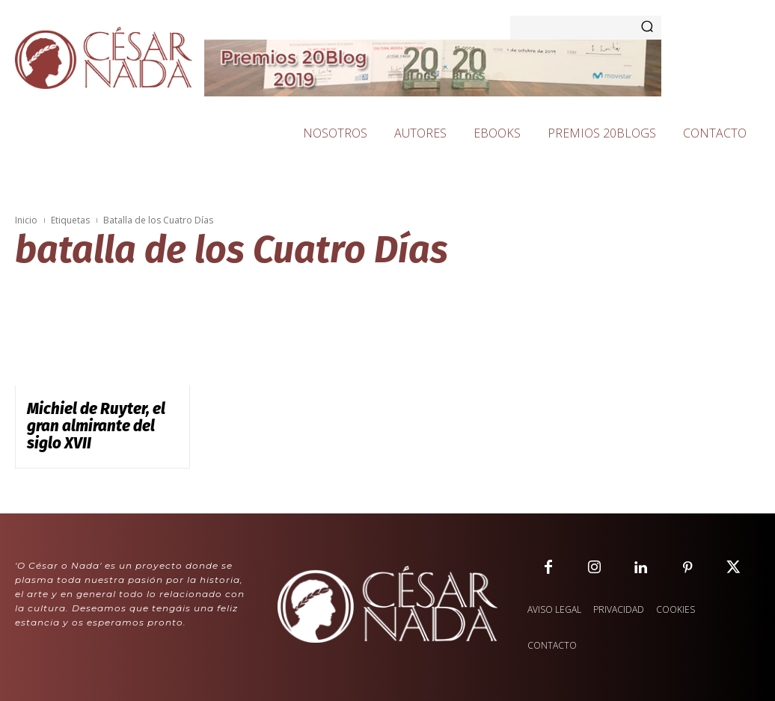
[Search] (647, 28)
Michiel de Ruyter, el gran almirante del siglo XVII (94, 415)
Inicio (26, 220)
